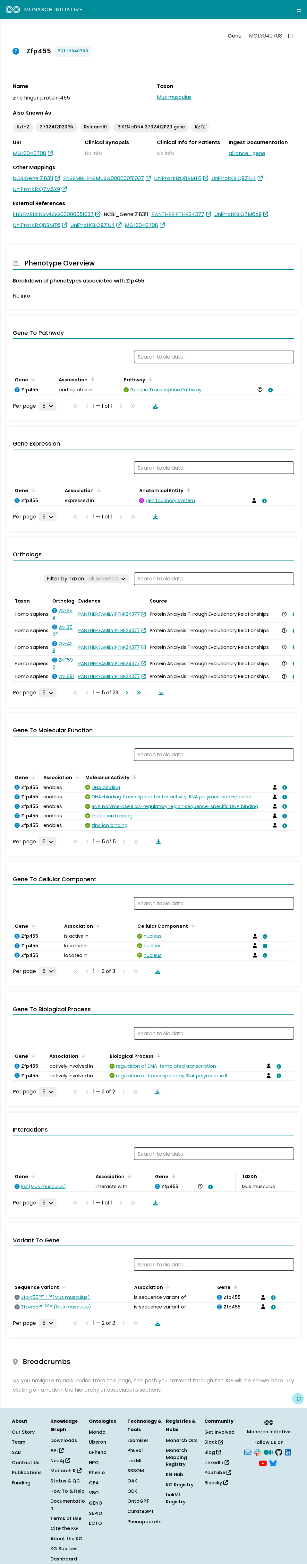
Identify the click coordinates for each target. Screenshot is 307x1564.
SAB (16, 1452)
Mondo (97, 1432)
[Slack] (257, 1452)
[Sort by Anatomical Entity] (187, 490)
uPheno (98, 1452)
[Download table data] (154, 406)
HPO (94, 1462)
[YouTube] (263, 1462)
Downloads (63, 1440)
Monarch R (65, 1470)
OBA (94, 1483)
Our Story (23, 1432)
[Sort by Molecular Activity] (133, 777)
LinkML (134, 1460)
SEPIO (95, 1513)
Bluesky (216, 1483)
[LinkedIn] (288, 1452)
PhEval (135, 1450)
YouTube (217, 1472)
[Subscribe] (247, 1452)
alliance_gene (247, 153)
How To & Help (67, 1491)
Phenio (97, 1472)
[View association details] (269, 390)
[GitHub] (278, 1452)
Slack (213, 1442)
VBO (94, 1493)
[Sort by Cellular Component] (192, 925)
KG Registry (179, 1484)
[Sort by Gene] (32, 379)
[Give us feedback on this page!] (298, 1398)
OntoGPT (138, 1501)
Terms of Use (65, 1518)
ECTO (95, 1523)
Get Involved (219, 1432)
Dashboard (63, 1559)
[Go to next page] (125, 692)
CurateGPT (140, 1511)
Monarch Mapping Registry (176, 1457)
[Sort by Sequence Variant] (63, 1286)
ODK (132, 1491)
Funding (21, 1483)
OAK (132, 1481)
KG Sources (64, 1548)
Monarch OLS (181, 1440)
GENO (95, 1503)
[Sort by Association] (91, 379)
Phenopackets (144, 1521)
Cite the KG (64, 1528)
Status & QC (65, 1481)
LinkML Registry (175, 1498)
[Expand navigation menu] (299, 10)
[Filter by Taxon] (86, 578)
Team (18, 1442)
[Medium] (268, 1452)
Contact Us (25, 1462)
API (57, 1450)
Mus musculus (174, 97)
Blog (212, 1452)
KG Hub (174, 1474)
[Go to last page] (137, 692)
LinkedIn (216, 1462)
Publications (27, 1472)
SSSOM (135, 1470)
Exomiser (138, 1440)
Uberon (97, 1442)
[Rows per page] (47, 406)
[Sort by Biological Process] (157, 1055)
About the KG (66, 1538)
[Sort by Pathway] (149, 379)
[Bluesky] (273, 1462)
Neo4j (60, 1460)
